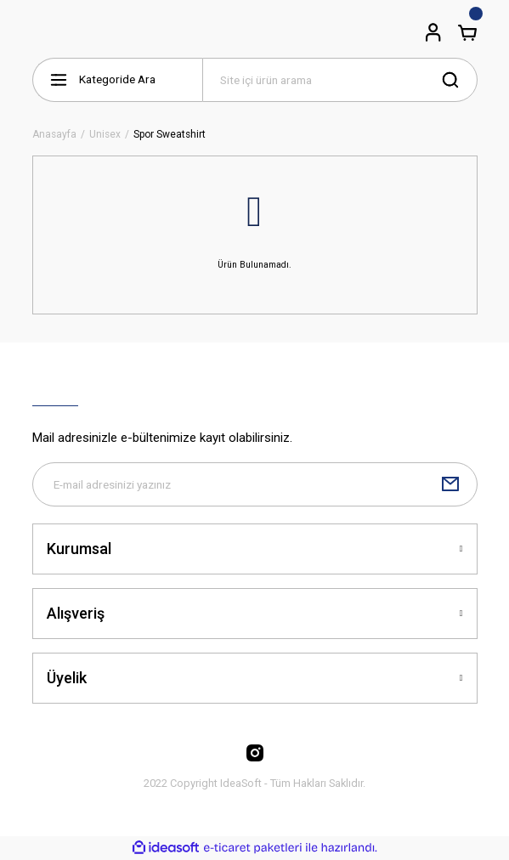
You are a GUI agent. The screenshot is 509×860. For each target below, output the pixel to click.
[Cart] (467, 32)
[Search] (340, 80)
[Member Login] (433, 32)
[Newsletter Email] (255, 484)
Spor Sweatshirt (169, 134)
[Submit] (450, 484)
